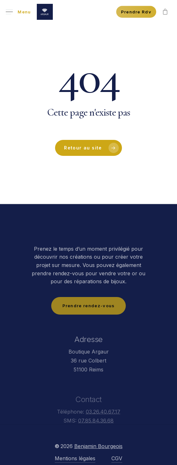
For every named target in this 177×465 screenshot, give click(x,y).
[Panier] (165, 12)
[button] (18, 12)
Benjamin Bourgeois (98, 459)
